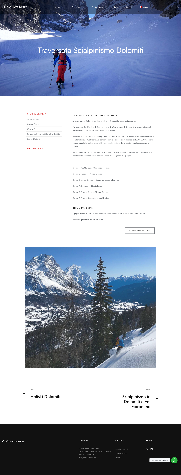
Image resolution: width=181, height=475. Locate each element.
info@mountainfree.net (87, 458)
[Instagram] (147, 449)
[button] (140, 233)
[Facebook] (152, 449)
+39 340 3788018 (86, 455)
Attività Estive (121, 453)
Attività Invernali (121, 449)
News (117, 458)
